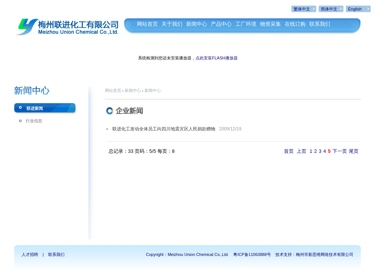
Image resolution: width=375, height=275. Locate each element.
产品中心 (221, 24)
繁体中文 (302, 9)
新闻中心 (196, 24)
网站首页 (147, 24)
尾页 (354, 151)
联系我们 (319, 24)
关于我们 (172, 24)
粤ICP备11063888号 (252, 254)
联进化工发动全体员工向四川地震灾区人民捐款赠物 (163, 129)
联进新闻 (34, 108)
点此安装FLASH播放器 (216, 58)
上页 (301, 151)
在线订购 (295, 24)
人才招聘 (30, 254)
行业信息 (34, 120)
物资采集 (270, 24)
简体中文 (329, 9)
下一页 (339, 151)
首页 (289, 151)
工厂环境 (245, 24)
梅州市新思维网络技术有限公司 (324, 254)
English (355, 9)
